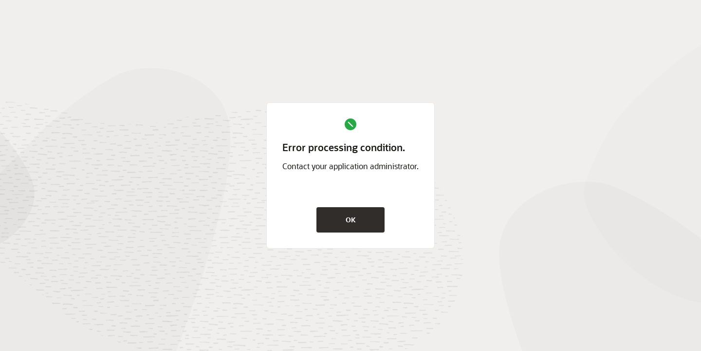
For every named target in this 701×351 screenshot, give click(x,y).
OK (351, 219)
